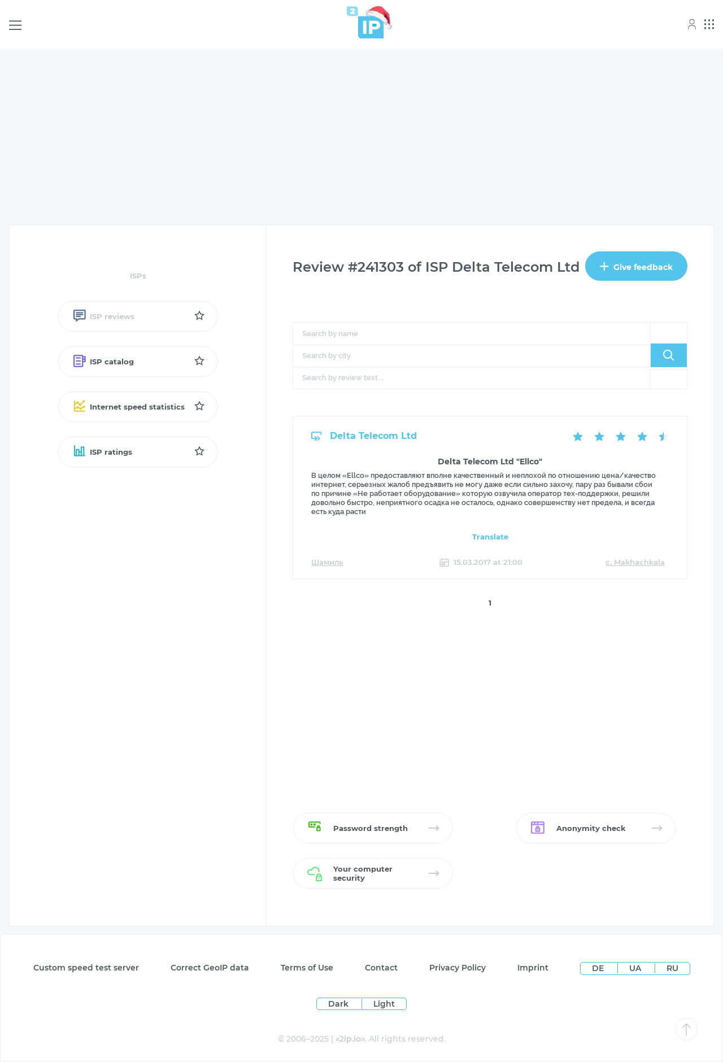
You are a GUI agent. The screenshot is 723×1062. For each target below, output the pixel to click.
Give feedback (636, 266)
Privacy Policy (457, 968)
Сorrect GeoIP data (210, 968)
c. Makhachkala (635, 562)
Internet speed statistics (128, 406)
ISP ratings (102, 452)
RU (672, 968)
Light (384, 1004)
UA (636, 968)
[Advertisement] (361, 137)
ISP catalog (103, 361)
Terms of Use (307, 968)
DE (599, 968)
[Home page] (365, 22)
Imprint (532, 968)
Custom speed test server (86, 968)
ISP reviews (103, 316)
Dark (338, 1004)
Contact (381, 968)
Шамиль (327, 562)
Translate (490, 536)
